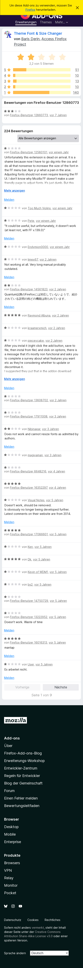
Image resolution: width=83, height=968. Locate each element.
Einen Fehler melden (21, 798)
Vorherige (22, 687)
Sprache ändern (15, 953)
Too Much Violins (39, 208)
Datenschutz (12, 920)
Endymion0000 (38, 247)
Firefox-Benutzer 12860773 (29, 115)
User (31, 664)
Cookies (33, 920)
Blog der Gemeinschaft (23, 783)
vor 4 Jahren (56, 471)
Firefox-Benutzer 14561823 (29, 289)
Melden (9, 199)
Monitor (11, 885)
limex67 (33, 259)
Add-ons (12, 738)
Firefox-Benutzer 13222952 (28, 617)
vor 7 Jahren (58, 115)
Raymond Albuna (39, 315)
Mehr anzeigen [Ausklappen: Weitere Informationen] (14, 190)
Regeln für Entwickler (22, 776)
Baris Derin (30, 39)
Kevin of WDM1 (38, 572)
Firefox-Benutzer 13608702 (29, 400)
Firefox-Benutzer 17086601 (29, 534)
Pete (31, 220)
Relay (8, 878)
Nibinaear (34, 429)
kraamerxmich (37, 328)
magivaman (35, 455)
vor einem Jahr (59, 152)
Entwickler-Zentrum (20, 768)
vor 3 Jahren (57, 416)
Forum (9, 791)
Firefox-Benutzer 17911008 (29, 416)
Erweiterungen (26, 22)
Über (8, 746)
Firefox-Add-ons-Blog (23, 753)
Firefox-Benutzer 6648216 (28, 471)
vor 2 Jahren (48, 259)
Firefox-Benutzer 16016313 (28, 642)
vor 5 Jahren (54, 500)
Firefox (30, 9)
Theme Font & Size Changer (38, 33)
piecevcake (36, 340)
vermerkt (38, 927)
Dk (29, 559)
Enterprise (12, 842)
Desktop (11, 827)
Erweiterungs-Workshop (24, 761)
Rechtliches (52, 920)
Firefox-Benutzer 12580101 (28, 152)
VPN (8, 870)
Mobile (10, 834)
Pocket (10, 893)
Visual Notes (36, 500)
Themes (46, 22)
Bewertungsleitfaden (21, 806)
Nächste (60, 687)
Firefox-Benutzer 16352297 (28, 487)
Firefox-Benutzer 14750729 (29, 600)
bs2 (30, 584)
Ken (30, 546)
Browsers (12, 863)
